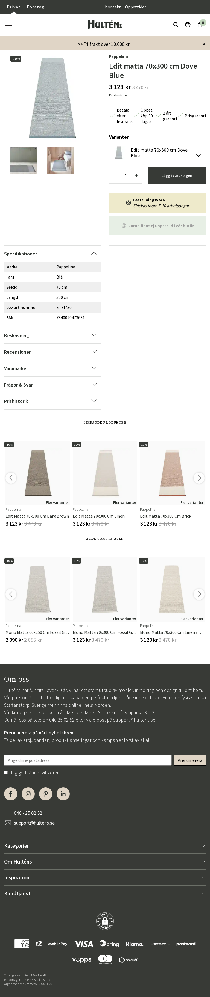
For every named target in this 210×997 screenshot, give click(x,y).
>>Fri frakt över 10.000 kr (104, 44)
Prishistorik (118, 95)
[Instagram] (28, 793)
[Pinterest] (45, 793)
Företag (36, 7)
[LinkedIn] (63, 793)
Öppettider (135, 7)
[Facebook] (10, 793)
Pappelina (118, 56)
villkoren (51, 772)
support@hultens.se (134, 720)
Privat (14, 7)
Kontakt (113, 7)
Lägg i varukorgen (177, 175)
